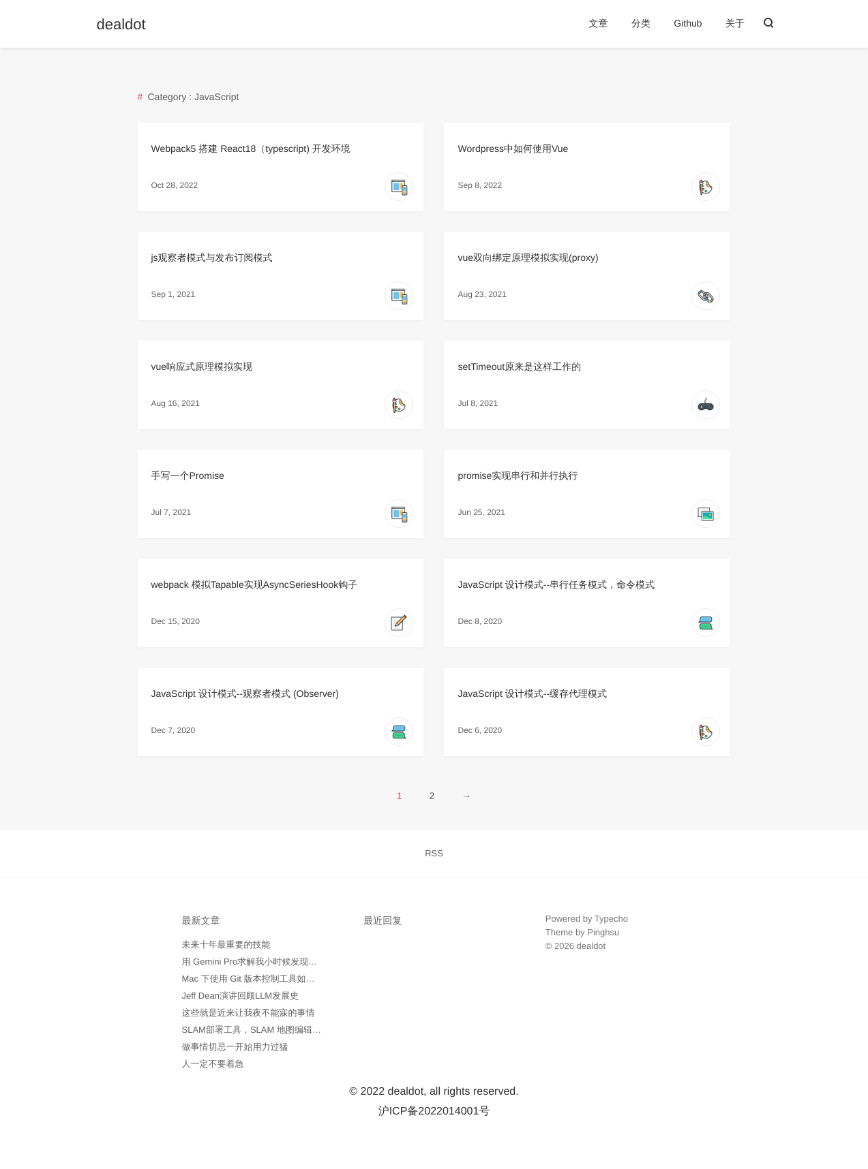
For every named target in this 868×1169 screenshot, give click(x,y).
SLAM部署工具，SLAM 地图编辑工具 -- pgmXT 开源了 (290, 1030)
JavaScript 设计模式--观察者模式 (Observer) (245, 693)
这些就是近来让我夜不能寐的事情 (248, 1013)
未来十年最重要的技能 (226, 944)
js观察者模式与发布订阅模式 (212, 257)
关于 (735, 23)
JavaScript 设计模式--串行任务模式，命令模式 (556, 584)
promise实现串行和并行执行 (518, 475)
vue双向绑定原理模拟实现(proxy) (528, 257)
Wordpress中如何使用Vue (513, 148)
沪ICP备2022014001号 (434, 1111)
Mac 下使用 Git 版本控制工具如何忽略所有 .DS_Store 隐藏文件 (307, 978)
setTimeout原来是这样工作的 (519, 366)
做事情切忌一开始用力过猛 (235, 1047)
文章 (598, 23)
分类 (640, 23)
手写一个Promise (187, 475)
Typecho (611, 919)
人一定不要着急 (213, 1064)
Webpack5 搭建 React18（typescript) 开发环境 (250, 148)
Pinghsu (603, 932)
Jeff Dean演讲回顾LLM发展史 (240, 996)
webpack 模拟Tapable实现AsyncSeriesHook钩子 (254, 584)
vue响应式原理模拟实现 (202, 366)
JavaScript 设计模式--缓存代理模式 (532, 693)
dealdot (121, 24)
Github (688, 23)
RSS (434, 853)
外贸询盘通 (567, 987)
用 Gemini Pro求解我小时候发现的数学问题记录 (276, 961)
